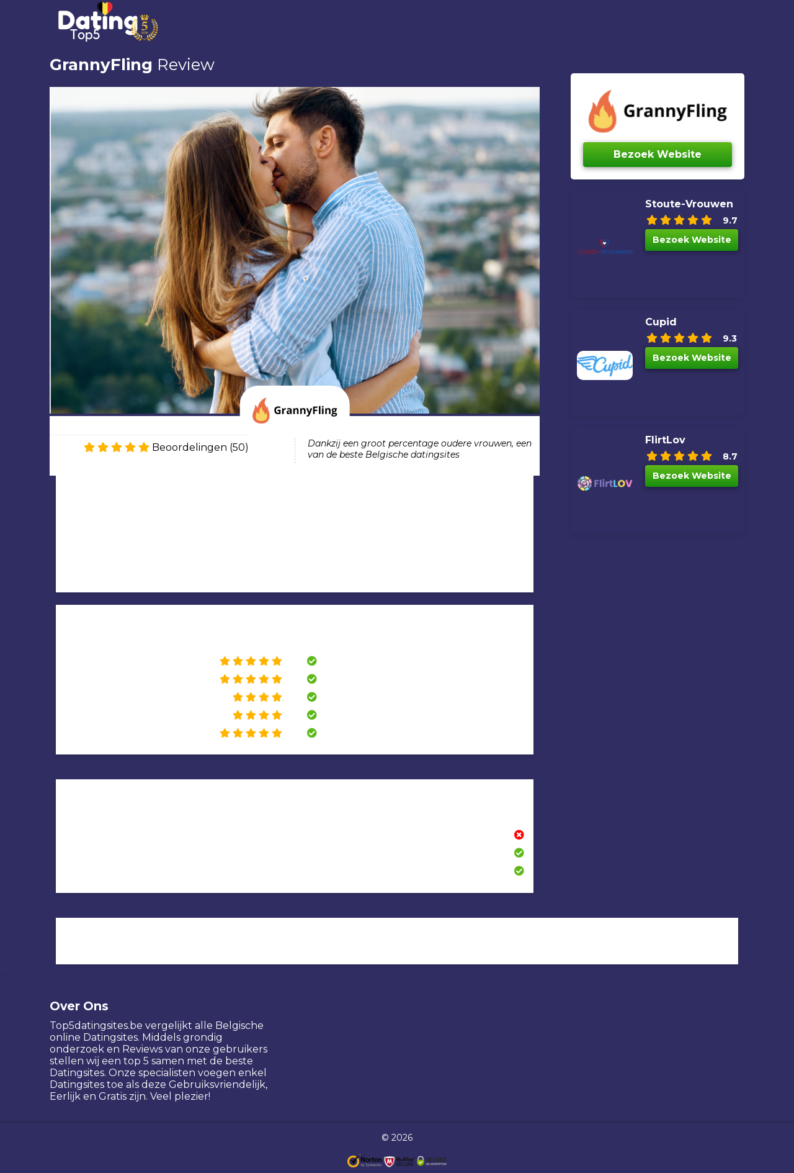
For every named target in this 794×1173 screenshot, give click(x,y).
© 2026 (397, 1137)
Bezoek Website (657, 154)
